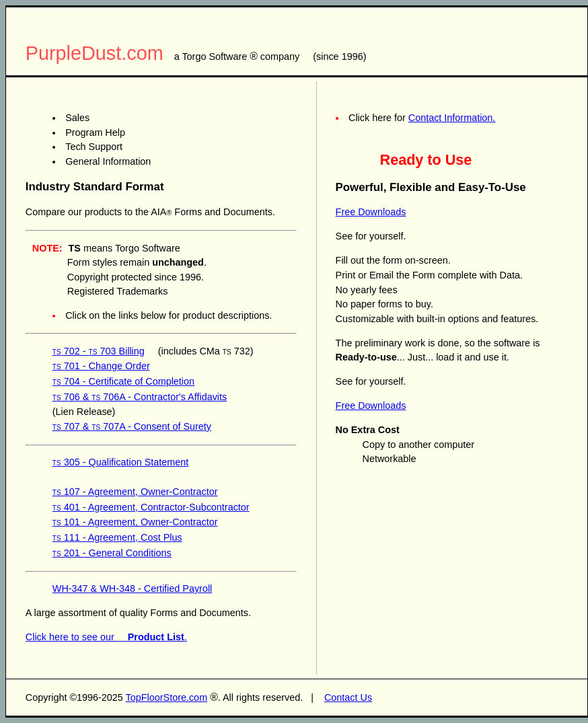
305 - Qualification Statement (120, 462)
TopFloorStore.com (167, 697)
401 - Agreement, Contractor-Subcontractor (151, 507)
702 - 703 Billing (98, 351)
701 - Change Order (101, 365)
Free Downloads (371, 211)
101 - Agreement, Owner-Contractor (135, 522)
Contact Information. (452, 117)
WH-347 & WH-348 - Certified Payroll (132, 588)
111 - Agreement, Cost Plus (117, 537)
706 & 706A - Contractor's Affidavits (139, 396)
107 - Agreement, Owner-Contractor (135, 491)
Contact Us (348, 697)
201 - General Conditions (112, 552)
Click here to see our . (106, 637)
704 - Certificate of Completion (123, 381)
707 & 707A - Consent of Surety (131, 426)
